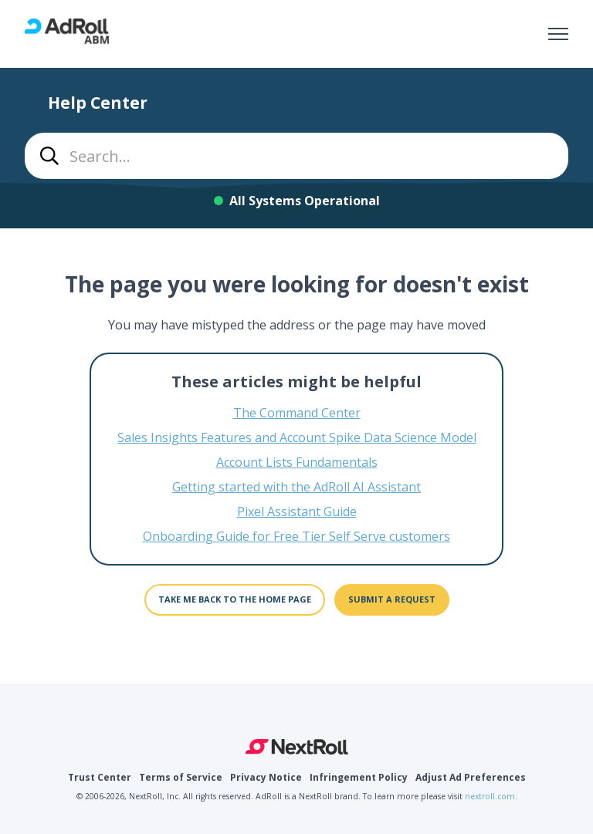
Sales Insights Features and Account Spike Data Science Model (296, 437)
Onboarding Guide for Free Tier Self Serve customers (296, 536)
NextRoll (297, 747)
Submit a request (391, 599)
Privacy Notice (266, 777)
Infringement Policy (359, 777)
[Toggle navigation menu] (558, 34)
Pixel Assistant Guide (297, 511)
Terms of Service (180, 777)
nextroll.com (490, 796)
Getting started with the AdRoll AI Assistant (296, 486)
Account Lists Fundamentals (297, 462)
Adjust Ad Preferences (470, 777)
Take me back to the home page (234, 599)
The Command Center (297, 412)
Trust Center (99, 777)
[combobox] (296, 156)
